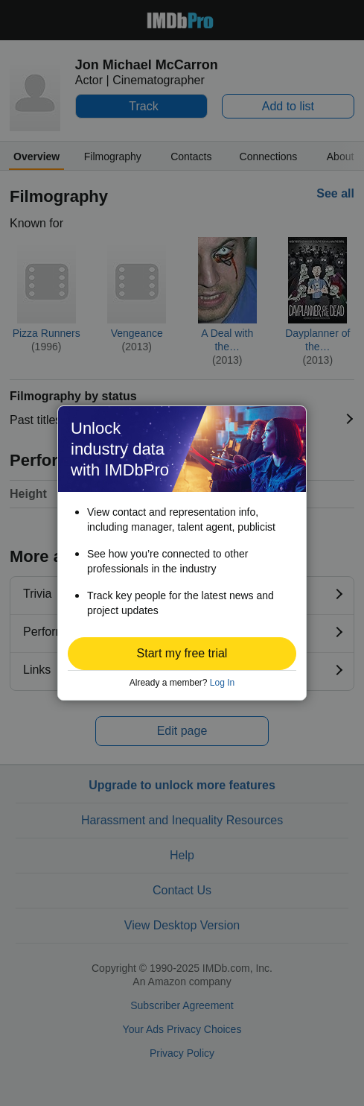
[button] (182, 653)
